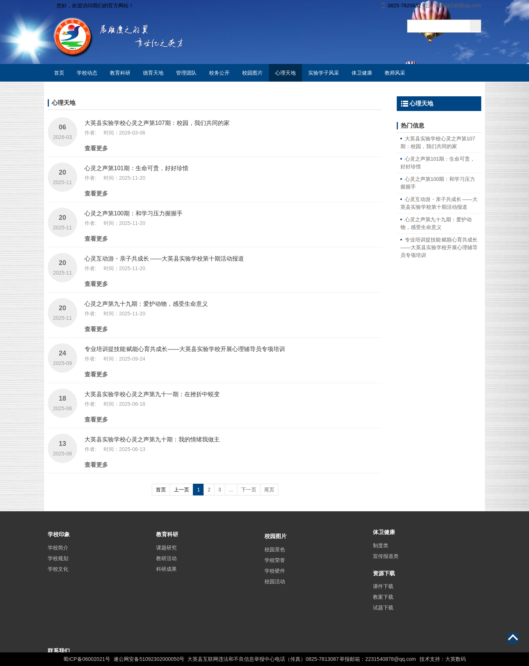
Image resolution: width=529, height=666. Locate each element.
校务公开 (219, 73)
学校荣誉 (274, 577)
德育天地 (153, 73)
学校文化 (58, 582)
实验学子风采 (323, 73)
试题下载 (383, 621)
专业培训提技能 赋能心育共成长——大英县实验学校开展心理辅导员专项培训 (184, 349)
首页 (59, 73)
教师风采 (395, 73)
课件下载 (383, 599)
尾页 (269, 490)
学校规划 (58, 571)
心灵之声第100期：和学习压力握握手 (133, 213)
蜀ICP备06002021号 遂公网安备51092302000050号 (123, 659)
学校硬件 (274, 587)
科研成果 (166, 582)
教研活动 (166, 571)
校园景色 (274, 566)
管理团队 (186, 73)
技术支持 (430, 659)
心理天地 (285, 73)
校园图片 (252, 73)
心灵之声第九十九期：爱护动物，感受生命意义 (146, 304)
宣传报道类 (386, 566)
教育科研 (120, 73)
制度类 (380, 556)
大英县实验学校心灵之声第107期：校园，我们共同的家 (157, 123)
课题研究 (166, 561)
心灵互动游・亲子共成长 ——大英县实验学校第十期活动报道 (164, 258)
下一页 (248, 490)
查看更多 (96, 148)
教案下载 (383, 610)
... (231, 490)
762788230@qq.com (457, 5)
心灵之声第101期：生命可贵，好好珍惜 (136, 168)
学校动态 (87, 73)
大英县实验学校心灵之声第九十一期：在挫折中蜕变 (152, 394)
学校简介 (58, 561)
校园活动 (274, 598)
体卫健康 (362, 73)
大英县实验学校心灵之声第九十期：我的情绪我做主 (152, 439)
